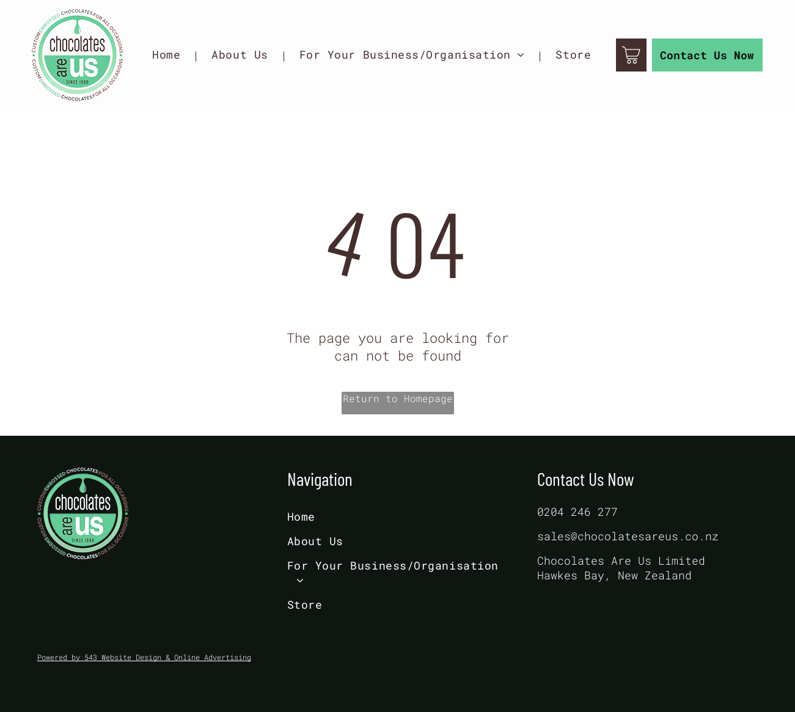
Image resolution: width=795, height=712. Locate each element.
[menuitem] (169, 54)
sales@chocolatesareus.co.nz (628, 536)
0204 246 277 (577, 511)
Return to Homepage (398, 398)
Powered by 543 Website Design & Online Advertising (144, 657)
